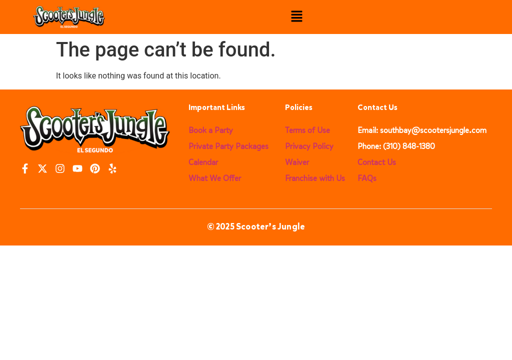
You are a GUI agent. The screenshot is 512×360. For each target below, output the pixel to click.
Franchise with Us (315, 178)
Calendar (203, 162)
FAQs (367, 178)
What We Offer (214, 178)
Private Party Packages (228, 146)
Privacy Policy (309, 146)
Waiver (297, 162)
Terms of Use (307, 130)
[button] (297, 17)
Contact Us (377, 162)
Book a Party (210, 130)
